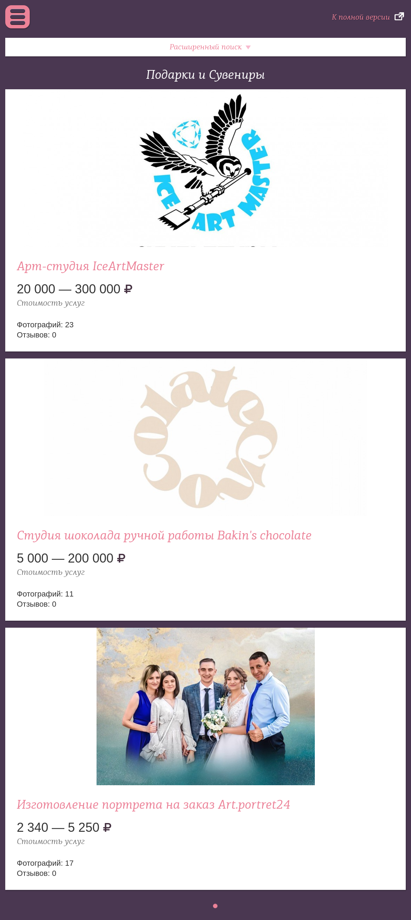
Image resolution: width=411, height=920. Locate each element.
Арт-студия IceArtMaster (90, 266)
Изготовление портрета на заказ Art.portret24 (153, 804)
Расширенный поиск (206, 46)
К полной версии (361, 17)
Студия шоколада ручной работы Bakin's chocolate (164, 535)
